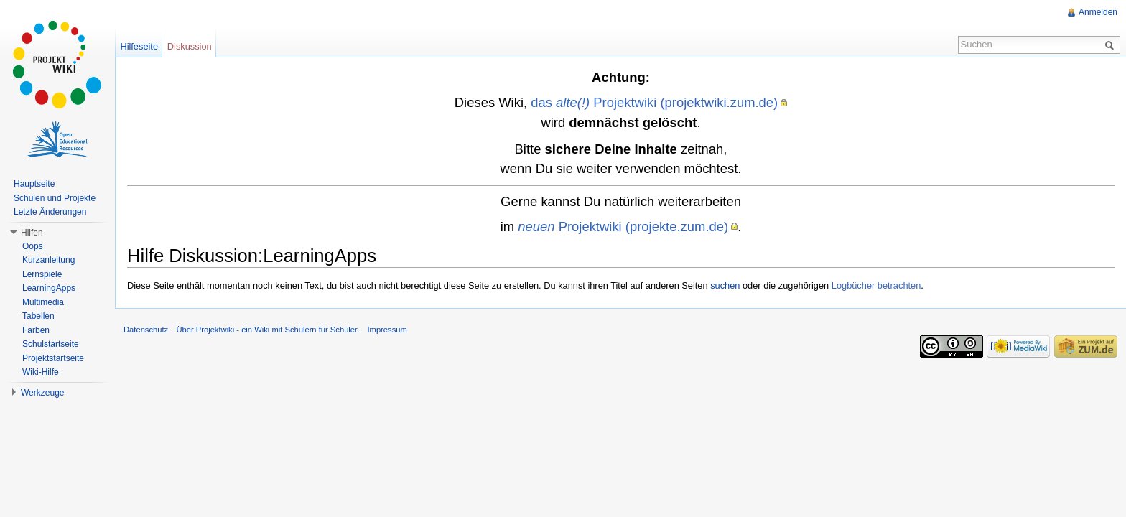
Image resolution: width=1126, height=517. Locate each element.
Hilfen (32, 233)
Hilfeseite (139, 46)
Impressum (386, 329)
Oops (32, 246)
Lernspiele (42, 274)
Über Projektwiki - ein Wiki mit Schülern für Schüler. (267, 329)
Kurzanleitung (48, 260)
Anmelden (1098, 12)
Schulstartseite (50, 344)
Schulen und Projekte (55, 198)
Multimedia (43, 302)
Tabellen (38, 316)
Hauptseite (34, 184)
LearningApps (48, 288)
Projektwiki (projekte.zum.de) (623, 226)
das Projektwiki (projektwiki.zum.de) (654, 102)
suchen (725, 285)
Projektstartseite (53, 358)
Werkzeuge (42, 393)
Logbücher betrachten (876, 285)
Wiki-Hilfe (40, 372)
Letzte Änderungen (50, 212)
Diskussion (189, 46)
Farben (36, 330)
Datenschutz (146, 329)
